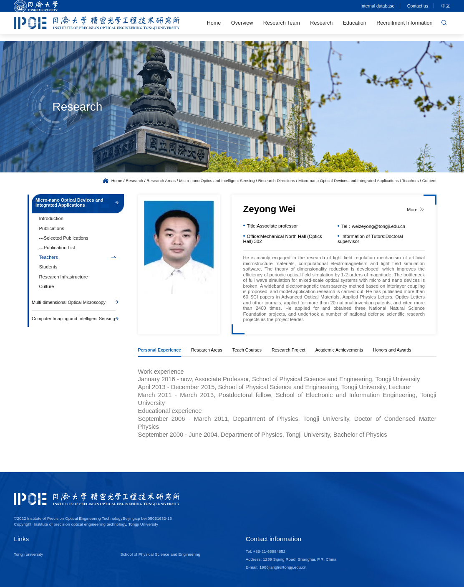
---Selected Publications (63, 240)
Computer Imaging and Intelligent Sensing (74, 325)
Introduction (51, 221)
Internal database (377, 5)
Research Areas (161, 180)
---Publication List (57, 250)
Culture (46, 288)
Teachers (410, 180)
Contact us (417, 5)
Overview (242, 26)
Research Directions (276, 180)
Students (48, 269)
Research (321, 26)
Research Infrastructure (63, 279)
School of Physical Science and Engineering (160, 554)
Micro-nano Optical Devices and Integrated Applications (348, 180)
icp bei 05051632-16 (153, 518)
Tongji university (28, 554)
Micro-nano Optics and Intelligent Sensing (217, 180)
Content (429, 180)
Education (354, 26)
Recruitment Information (404, 26)
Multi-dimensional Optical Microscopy (74, 306)
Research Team (281, 26)
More (416, 209)
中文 (445, 5)
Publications (51, 230)
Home (214, 26)
